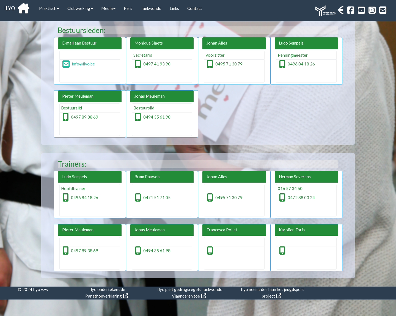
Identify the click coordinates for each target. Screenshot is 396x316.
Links (174, 8)
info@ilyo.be (78, 63)
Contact (194, 8)
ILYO (16, 8)
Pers (128, 8)
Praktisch (49, 8)
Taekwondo (151, 8)
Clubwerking (80, 8)
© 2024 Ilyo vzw (33, 289)
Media (108, 8)
